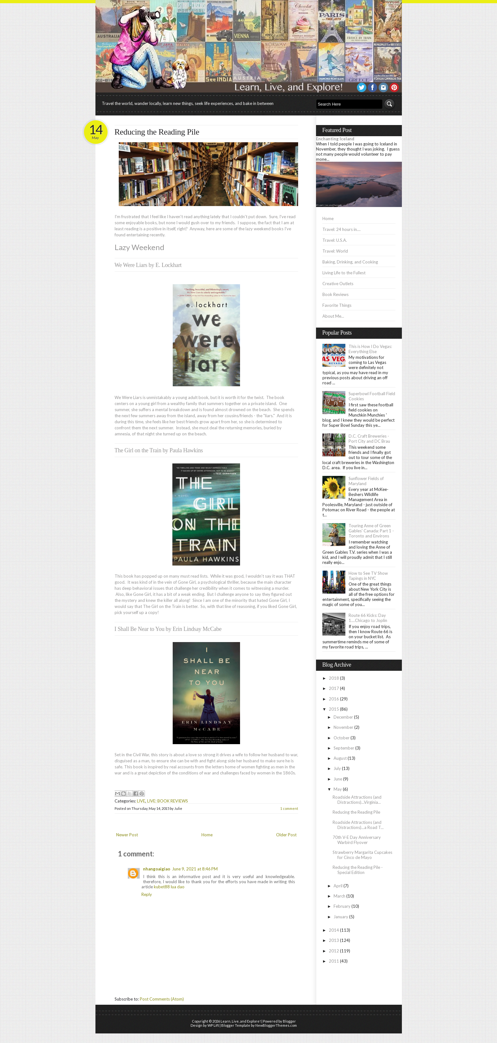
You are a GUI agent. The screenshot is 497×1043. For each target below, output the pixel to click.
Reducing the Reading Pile (157, 132)
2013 (334, 940)
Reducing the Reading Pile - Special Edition (358, 870)
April (338, 885)
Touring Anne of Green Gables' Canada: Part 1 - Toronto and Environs (371, 530)
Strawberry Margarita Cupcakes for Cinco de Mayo (362, 855)
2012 (334, 950)
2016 (334, 698)
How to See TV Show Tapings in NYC (368, 576)
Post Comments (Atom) (162, 999)
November (343, 727)
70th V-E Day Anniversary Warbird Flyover (357, 840)
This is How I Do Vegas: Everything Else (370, 349)
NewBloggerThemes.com (276, 1025)
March (339, 896)
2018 (334, 678)
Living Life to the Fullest (343, 272)
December (343, 717)
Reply (146, 894)
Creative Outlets (337, 283)
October (342, 737)
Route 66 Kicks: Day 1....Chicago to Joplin (368, 618)
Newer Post (127, 834)
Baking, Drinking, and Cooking (350, 261)
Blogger (289, 1021)
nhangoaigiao (156, 868)
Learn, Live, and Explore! (241, 1021)
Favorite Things (336, 305)
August (340, 758)
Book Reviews (335, 294)
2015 (334, 709)
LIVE (141, 800)
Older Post (286, 834)
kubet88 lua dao (169, 886)
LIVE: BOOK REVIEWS (167, 800)
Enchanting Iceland (335, 138)
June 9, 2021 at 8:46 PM (195, 868)
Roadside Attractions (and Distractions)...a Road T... (358, 825)
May (338, 789)
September (344, 748)
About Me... (333, 316)
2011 (334, 961)
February (342, 906)
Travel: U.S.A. (334, 240)
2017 (334, 688)
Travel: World (335, 251)
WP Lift (213, 1025)
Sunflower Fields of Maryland (366, 481)
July (337, 768)
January (341, 916)
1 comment (289, 808)
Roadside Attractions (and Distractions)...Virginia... (357, 800)
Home (207, 834)
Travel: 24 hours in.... (341, 229)
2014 (334, 930)
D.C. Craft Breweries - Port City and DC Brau (369, 438)
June (338, 778)
